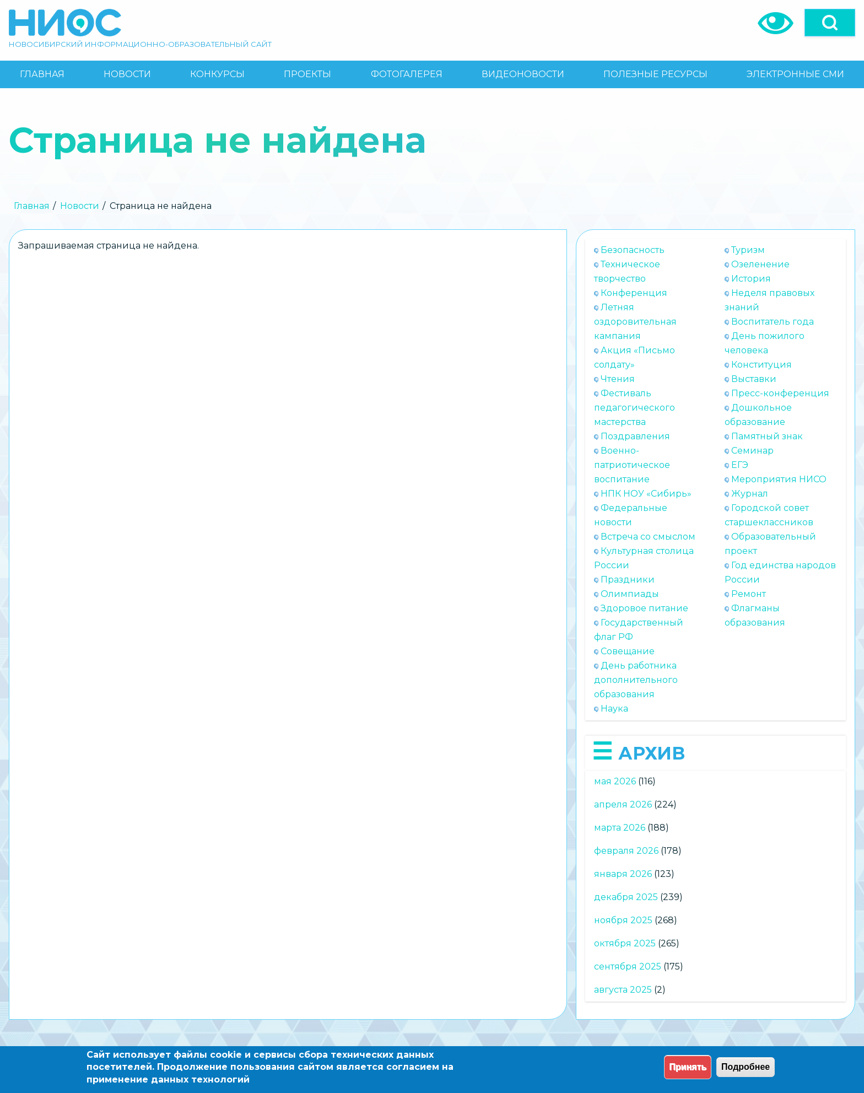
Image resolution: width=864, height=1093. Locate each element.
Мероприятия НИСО (779, 479)
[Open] (829, 22)
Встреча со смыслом (648, 536)
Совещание (628, 651)
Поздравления (635, 436)
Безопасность (633, 250)
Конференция (634, 293)
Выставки (753, 379)
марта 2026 (619, 827)
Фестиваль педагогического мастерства (634, 407)
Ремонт (748, 594)
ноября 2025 (623, 920)
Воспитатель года (772, 321)
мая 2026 (615, 781)
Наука (614, 708)
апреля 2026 (623, 804)
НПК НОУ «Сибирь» (646, 493)
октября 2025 (625, 943)
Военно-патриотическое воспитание (632, 464)
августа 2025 (623, 989)
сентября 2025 (627, 966)
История (751, 278)
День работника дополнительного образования (636, 679)
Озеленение (760, 264)
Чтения (618, 379)
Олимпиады (630, 594)
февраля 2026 (626, 851)
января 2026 (623, 874)
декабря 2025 (626, 897)
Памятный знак (767, 436)
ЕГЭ (739, 465)
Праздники (628, 579)
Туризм (748, 250)
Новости (79, 206)
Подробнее (745, 1067)
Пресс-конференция (780, 393)
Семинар (752, 450)
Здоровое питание (644, 608)
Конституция (761, 364)
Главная (32, 206)
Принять (687, 1067)
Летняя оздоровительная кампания (635, 321)
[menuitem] (42, 74)
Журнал (749, 493)
